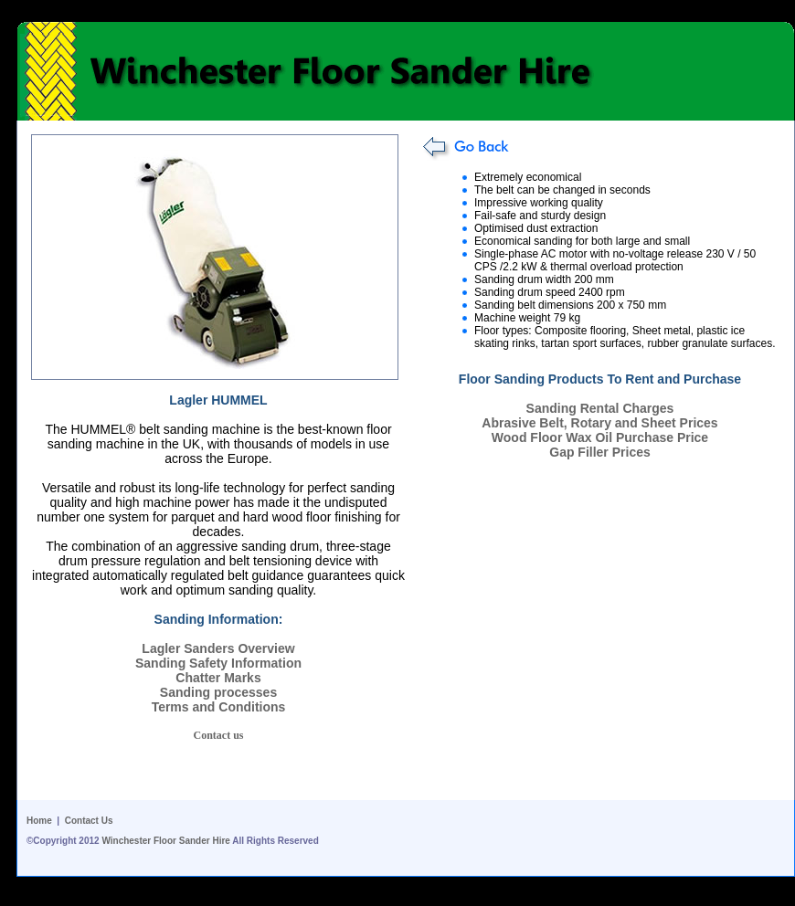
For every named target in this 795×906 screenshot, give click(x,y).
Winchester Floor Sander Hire (165, 841)
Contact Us (89, 821)
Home (39, 821)
